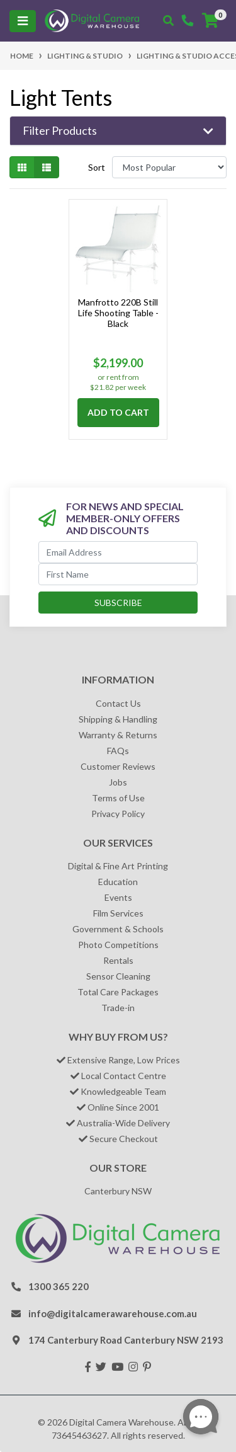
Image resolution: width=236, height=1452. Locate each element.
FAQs (118, 750)
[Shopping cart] (210, 21)
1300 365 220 (58, 1286)
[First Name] (118, 574)
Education (118, 881)
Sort (96, 167)
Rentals (118, 960)
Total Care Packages (118, 991)
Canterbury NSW (118, 1191)
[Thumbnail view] (22, 167)
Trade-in (118, 1007)
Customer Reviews (118, 766)
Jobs (118, 782)
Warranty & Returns (118, 734)
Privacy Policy (118, 813)
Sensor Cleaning (118, 976)
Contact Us (118, 703)
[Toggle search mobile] (168, 21)
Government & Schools (118, 928)
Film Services (118, 913)
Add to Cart (118, 412)
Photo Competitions (118, 944)
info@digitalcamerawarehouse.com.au (112, 1313)
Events (118, 897)
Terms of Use (118, 797)
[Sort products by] (169, 167)
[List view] (46, 167)
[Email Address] (118, 552)
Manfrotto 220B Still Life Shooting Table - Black (118, 313)
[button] (118, 131)
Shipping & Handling (118, 719)
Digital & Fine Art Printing (118, 865)
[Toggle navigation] (22, 21)
